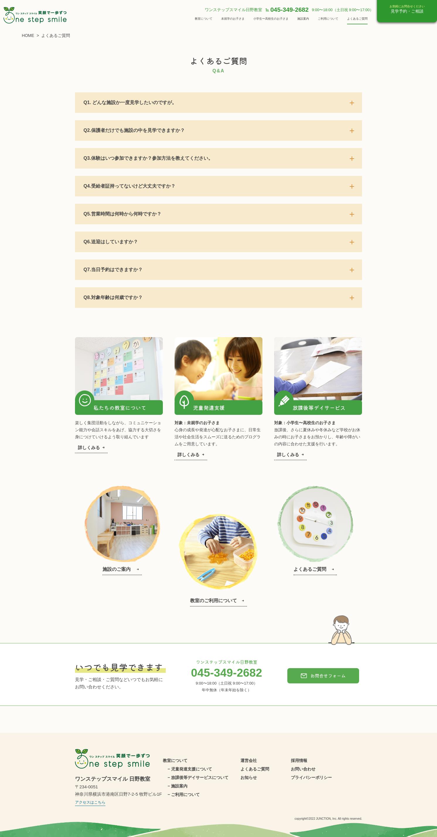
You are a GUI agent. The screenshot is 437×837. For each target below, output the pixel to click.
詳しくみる (91, 447)
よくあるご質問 (357, 18)
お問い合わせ (303, 769)
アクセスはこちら (90, 802)
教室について (203, 18)
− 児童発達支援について (190, 769)
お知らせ (248, 777)
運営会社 (248, 760)
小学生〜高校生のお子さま (271, 18)
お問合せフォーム (323, 676)
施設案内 (303, 18)
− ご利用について (184, 794)
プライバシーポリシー (311, 777)
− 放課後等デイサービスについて (198, 777)
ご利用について (328, 18)
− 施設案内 (177, 786)
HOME (28, 35)
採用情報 (299, 760)
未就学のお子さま (233, 18)
